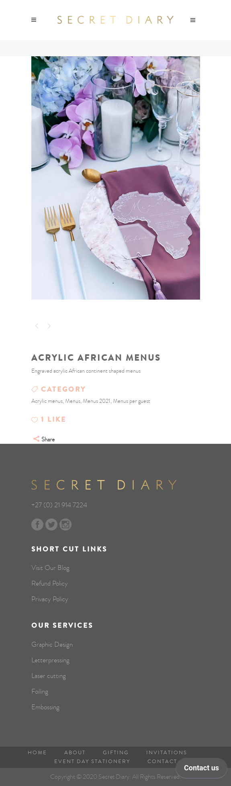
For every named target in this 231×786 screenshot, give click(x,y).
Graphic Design (52, 644)
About (75, 752)
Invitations (166, 752)
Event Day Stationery (92, 761)
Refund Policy (49, 583)
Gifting (116, 752)
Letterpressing (50, 660)
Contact (162, 761)
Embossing (45, 707)
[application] (201, 770)
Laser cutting (48, 676)
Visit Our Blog (50, 567)
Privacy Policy (49, 599)
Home (37, 752)
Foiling (39, 691)
